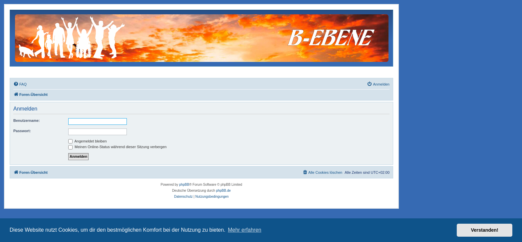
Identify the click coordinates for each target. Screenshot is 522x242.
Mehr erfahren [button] (244, 230)
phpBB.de (223, 190)
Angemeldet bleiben (87, 141)
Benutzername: (26, 120)
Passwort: (22, 131)
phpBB (184, 184)
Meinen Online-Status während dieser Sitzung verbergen (117, 147)
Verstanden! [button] (484, 230)
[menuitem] (20, 84)
